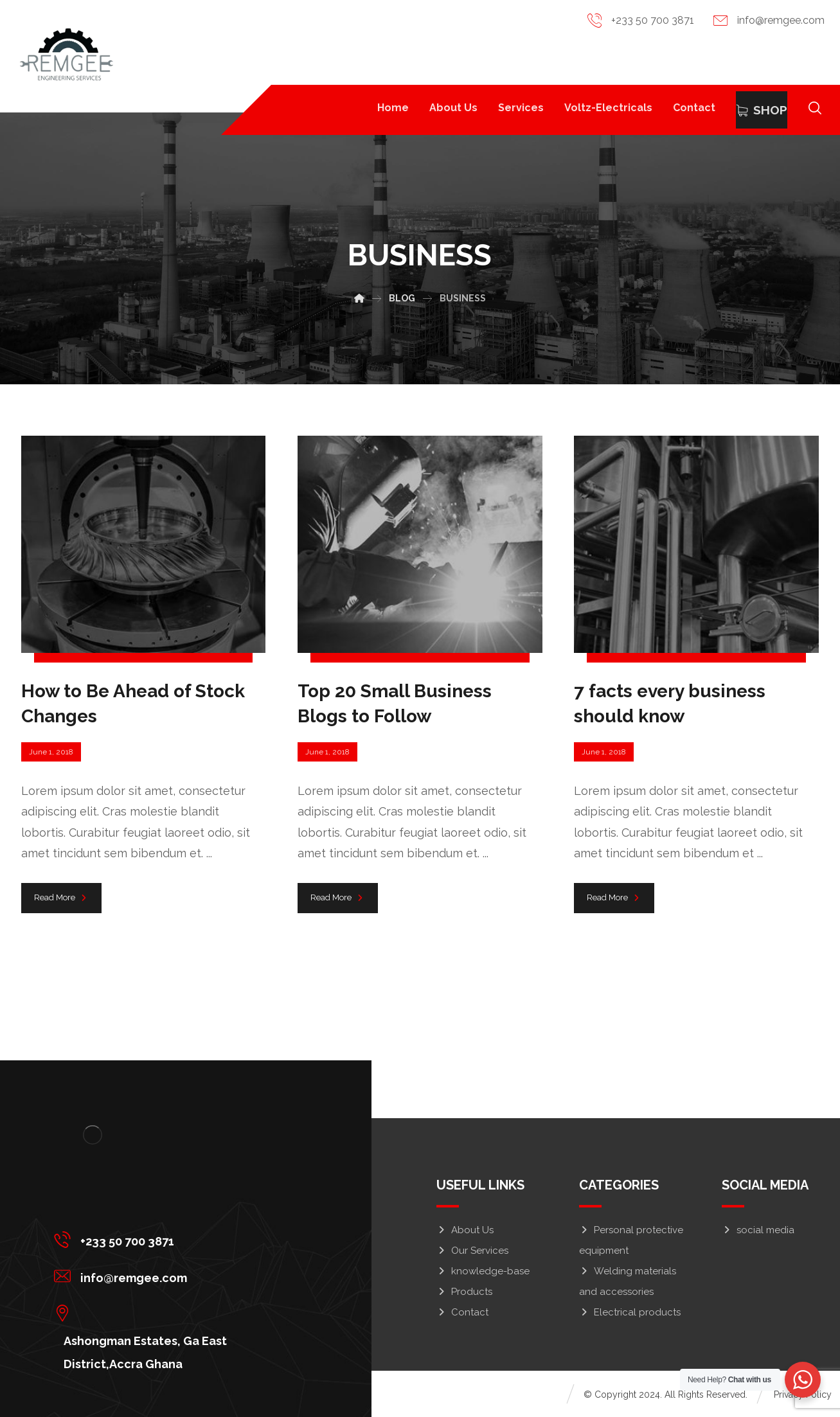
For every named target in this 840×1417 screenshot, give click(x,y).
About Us (465, 1230)
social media (758, 1230)
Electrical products (630, 1312)
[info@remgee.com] (180, 1275)
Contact (462, 1312)
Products (464, 1291)
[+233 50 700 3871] (180, 1239)
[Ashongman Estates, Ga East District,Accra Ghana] (180, 1312)
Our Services (472, 1250)
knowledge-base (483, 1271)
